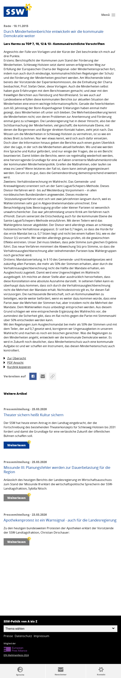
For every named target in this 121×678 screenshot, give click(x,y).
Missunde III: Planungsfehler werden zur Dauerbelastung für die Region (57, 469)
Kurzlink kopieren (17, 367)
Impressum (41, 636)
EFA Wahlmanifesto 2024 (16, 655)
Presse (8, 636)
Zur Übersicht (15, 358)
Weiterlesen (18, 444)
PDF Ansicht (14, 363)
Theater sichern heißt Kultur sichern (33, 415)
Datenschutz (23, 636)
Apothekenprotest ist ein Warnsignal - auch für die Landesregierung (60, 520)
